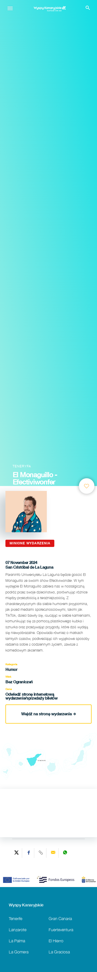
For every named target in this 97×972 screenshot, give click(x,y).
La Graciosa (59, 951)
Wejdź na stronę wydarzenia (48, 713)
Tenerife (15, 918)
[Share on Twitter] (16, 853)
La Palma (17, 940)
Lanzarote (17, 929)
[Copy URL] (41, 853)
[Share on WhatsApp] (65, 853)
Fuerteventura (61, 929)
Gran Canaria (60, 918)
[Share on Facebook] (28, 853)
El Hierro (56, 940)
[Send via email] (53, 853)
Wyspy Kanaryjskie (26, 905)
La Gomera (18, 951)
